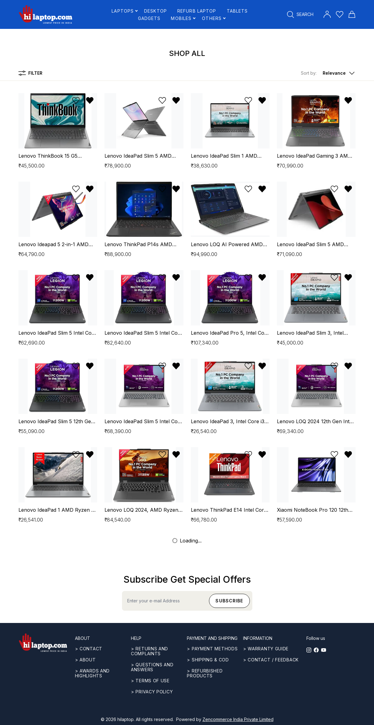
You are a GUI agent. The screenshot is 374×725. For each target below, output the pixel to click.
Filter (30, 73)
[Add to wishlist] (76, 100)
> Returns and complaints (149, 651)
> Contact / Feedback (271, 659)
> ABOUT (85, 659)
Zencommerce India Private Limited (238, 719)
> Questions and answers (152, 667)
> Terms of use (150, 680)
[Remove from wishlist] (90, 100)
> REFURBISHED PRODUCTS (204, 673)
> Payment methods (212, 648)
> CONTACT (88, 648)
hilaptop (125, 719)
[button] (328, 73)
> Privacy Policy (152, 691)
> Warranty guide (266, 648)
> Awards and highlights (92, 673)
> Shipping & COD (208, 659)
